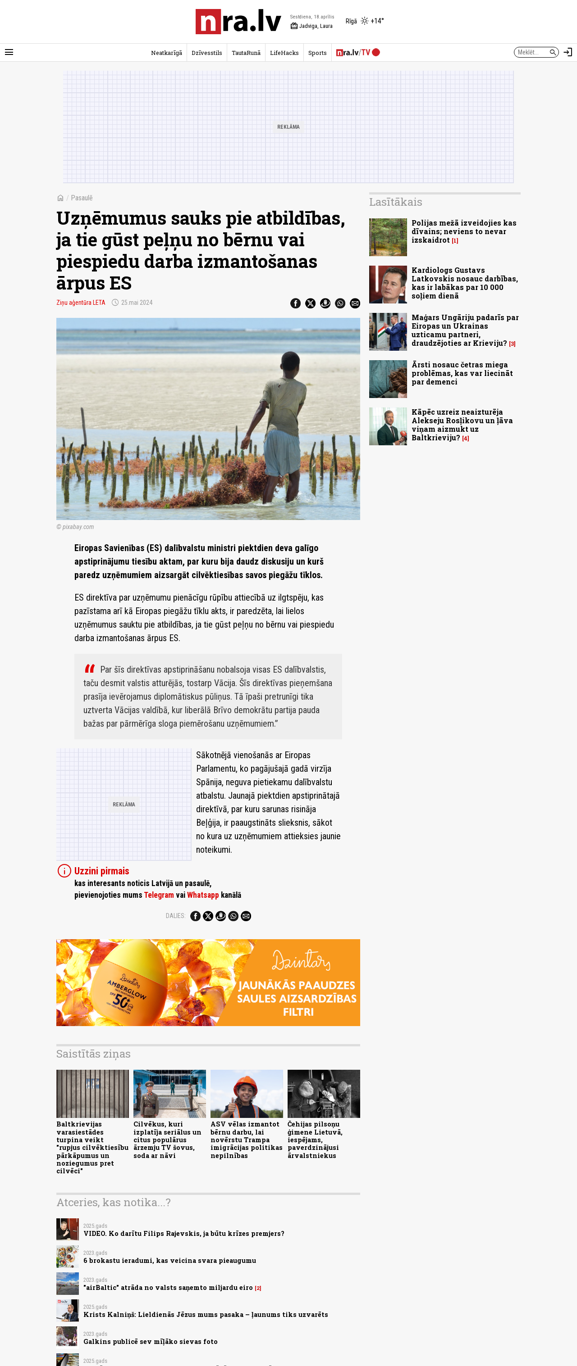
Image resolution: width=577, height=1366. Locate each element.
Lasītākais (395, 201)
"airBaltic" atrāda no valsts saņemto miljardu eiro (168, 1287)
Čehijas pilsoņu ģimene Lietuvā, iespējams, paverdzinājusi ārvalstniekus (315, 1139)
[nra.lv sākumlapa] (238, 21)
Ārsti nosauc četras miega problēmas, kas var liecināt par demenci (462, 373)
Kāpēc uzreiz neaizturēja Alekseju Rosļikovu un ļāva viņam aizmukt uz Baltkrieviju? (462, 425)
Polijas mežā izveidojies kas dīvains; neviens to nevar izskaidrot (464, 231)
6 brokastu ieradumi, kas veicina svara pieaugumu (169, 1260)
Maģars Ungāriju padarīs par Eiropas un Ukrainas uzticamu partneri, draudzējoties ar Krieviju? (465, 330)
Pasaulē (82, 198)
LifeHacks (284, 52)
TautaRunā (246, 52)
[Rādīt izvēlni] (9, 52)
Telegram (159, 895)
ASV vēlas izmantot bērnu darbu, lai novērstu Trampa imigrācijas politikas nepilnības (247, 1139)
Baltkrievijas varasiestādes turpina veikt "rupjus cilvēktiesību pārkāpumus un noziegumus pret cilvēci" (92, 1147)
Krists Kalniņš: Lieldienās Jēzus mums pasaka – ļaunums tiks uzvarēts (205, 1314)
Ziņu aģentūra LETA (80, 302)
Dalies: (176, 915)
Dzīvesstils (207, 52)
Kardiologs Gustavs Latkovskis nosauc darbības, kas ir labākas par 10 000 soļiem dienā (465, 283)
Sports (317, 52)
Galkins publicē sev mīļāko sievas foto (150, 1341)
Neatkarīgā (166, 52)
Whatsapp (203, 895)
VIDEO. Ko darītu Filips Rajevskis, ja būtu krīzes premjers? (183, 1233)
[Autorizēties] (568, 52)
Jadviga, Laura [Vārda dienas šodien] (311, 26)
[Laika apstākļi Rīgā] (365, 22)
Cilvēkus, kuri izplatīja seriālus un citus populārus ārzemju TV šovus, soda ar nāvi (167, 1139)
